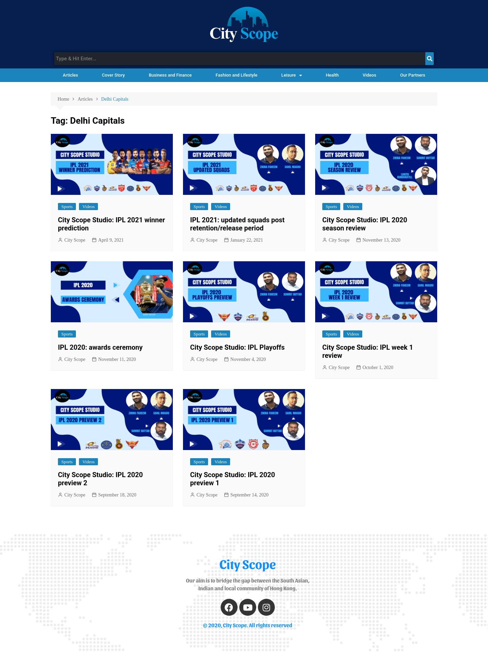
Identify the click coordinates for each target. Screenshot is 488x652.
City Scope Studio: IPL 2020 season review (364, 224)
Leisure (291, 75)
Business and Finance (170, 75)
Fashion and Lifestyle (236, 75)
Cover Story (113, 75)
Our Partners (412, 75)
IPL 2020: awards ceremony (100, 347)
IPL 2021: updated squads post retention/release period (237, 224)
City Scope (74, 240)
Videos (369, 75)
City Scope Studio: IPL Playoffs (237, 347)
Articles (70, 75)
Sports (67, 206)
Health (332, 75)
